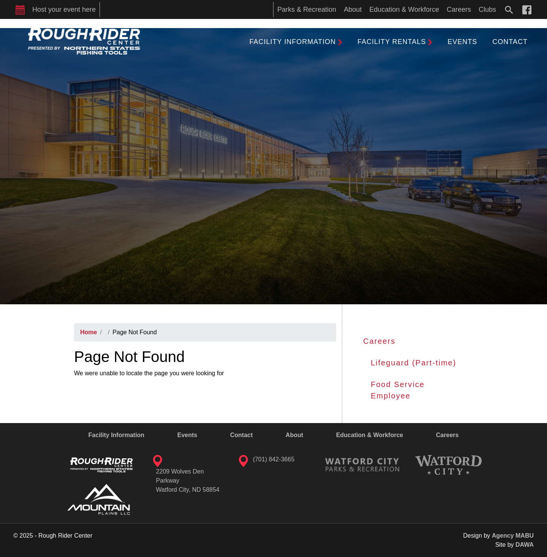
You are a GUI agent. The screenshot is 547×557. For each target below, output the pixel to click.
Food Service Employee (398, 390)
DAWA (524, 544)
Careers (379, 341)
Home (88, 332)
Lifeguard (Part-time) (413, 363)
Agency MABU (513, 535)
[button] (296, 41)
